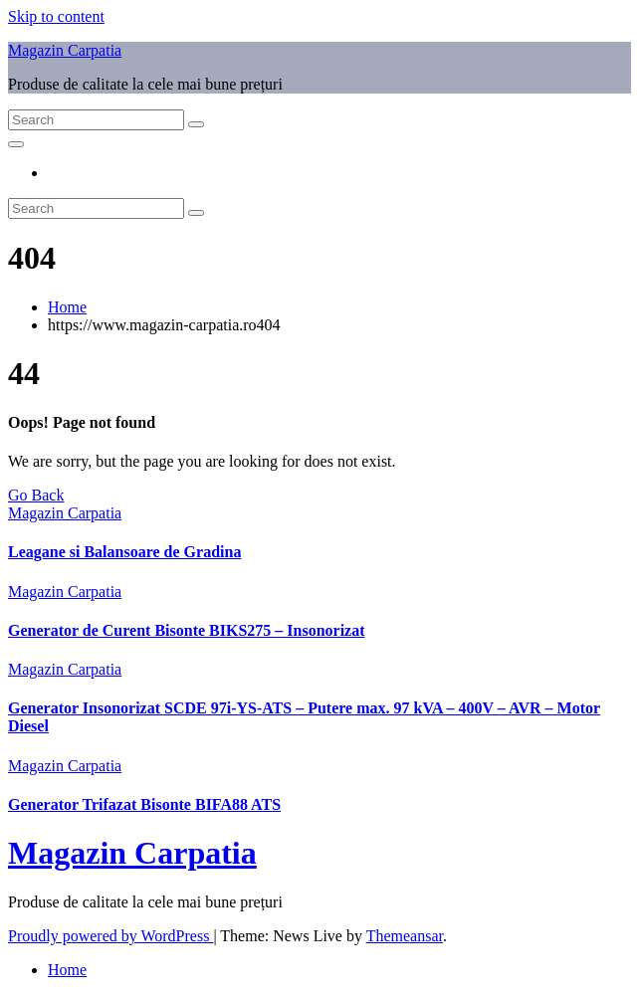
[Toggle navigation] (16, 144)
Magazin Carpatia (64, 50)
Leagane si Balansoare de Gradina (124, 551)
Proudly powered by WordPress (110, 935)
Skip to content (56, 16)
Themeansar (404, 935)
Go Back (36, 495)
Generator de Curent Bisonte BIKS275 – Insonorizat (186, 630)
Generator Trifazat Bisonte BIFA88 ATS (144, 804)
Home (67, 306)
